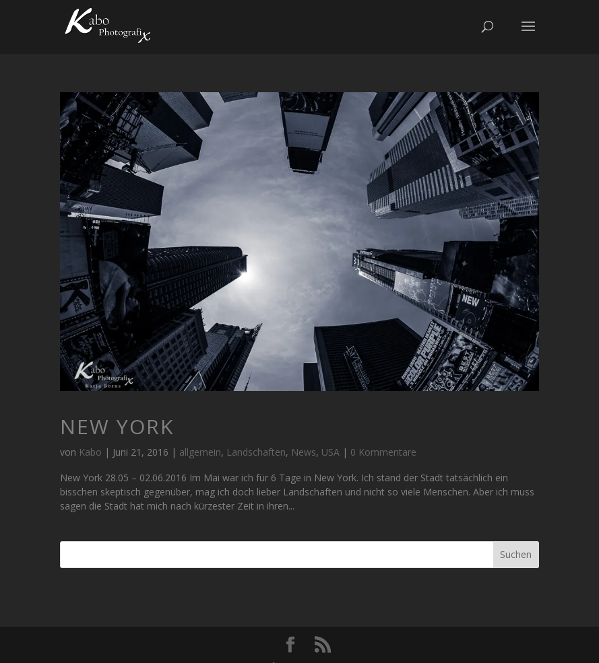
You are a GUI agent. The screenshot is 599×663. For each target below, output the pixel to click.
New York (117, 426)
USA (330, 452)
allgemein (200, 452)
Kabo (90, 452)
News (303, 452)
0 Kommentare (383, 452)
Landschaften (256, 452)
